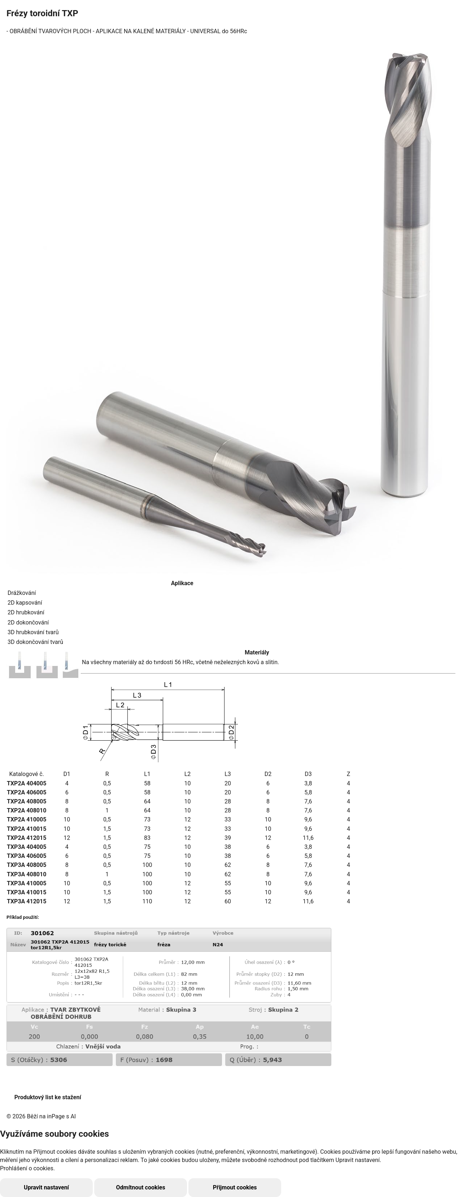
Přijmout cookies (176, 1187)
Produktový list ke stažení (47, 1097)
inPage (56, 1116)
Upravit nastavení (34, 1187)
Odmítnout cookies (105, 1187)
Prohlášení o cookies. (27, 1168)
